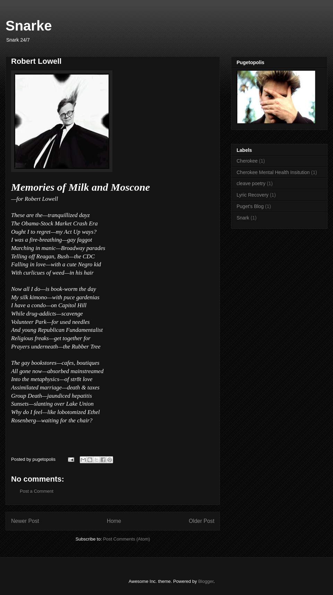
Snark (243, 218)
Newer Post (25, 521)
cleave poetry (251, 183)
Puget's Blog (250, 206)
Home (114, 521)
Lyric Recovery (252, 195)
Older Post (201, 521)
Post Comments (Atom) (126, 539)
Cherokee (247, 161)
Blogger (205, 581)
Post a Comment (36, 491)
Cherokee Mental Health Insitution (273, 172)
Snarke (29, 25)
